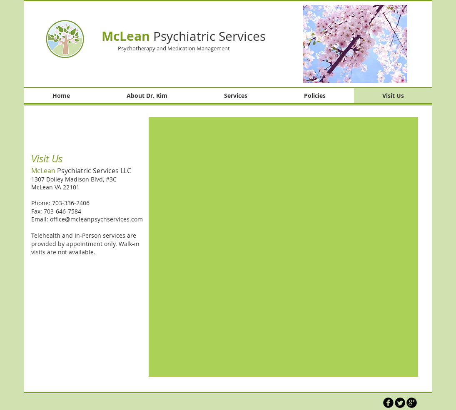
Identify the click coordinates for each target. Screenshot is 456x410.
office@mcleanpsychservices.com (96, 219)
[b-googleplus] (411, 403)
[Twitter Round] (400, 403)
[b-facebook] (388, 403)
